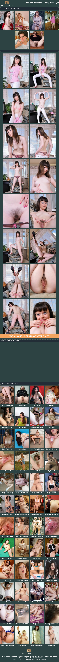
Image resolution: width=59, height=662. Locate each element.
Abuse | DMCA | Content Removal (36, 659)
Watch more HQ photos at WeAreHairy (30, 336)
